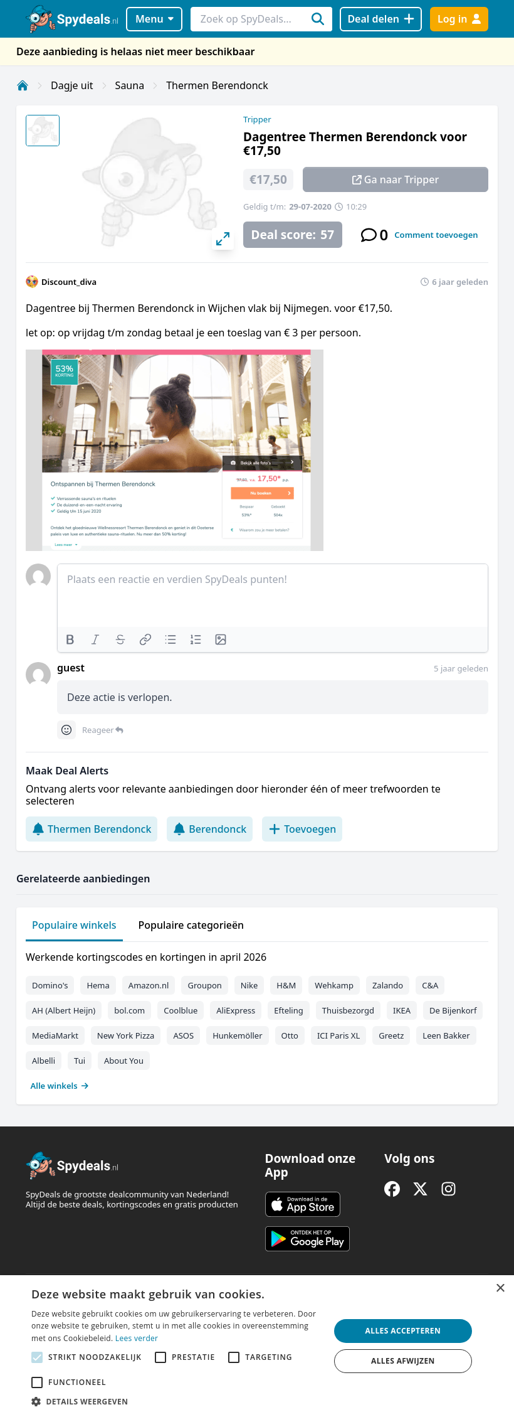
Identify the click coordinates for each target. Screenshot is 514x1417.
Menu (154, 19)
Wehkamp (334, 985)
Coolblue (180, 1010)
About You (124, 1060)
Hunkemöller (237, 1035)
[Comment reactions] (66, 729)
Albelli (43, 1060)
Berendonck (209, 829)
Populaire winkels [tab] (74, 925)
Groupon (204, 985)
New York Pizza (126, 1035)
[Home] (22, 85)
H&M (286, 985)
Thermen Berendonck (217, 85)
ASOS (183, 1035)
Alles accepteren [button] (403, 1330)
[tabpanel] (257, 1018)
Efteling (288, 1010)
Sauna (130, 85)
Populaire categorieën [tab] (191, 925)
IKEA (402, 1010)
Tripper (257, 119)
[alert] (257, 1346)
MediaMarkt (55, 1035)
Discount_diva (69, 282)
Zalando (387, 985)
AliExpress (235, 1010)
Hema (98, 985)
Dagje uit (72, 85)
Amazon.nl (148, 985)
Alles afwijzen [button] (403, 1361)
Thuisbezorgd (348, 1010)
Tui (79, 1060)
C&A (430, 985)
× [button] (500, 1288)
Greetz (391, 1035)
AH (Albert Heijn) (63, 1010)
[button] (176, 1401)
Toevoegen (302, 829)
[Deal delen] (381, 19)
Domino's (50, 985)
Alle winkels (60, 1085)
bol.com (129, 1010)
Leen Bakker (445, 1035)
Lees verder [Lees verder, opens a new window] (137, 1338)
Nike (249, 985)
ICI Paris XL (338, 1035)
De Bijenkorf (452, 1010)
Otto (289, 1035)
